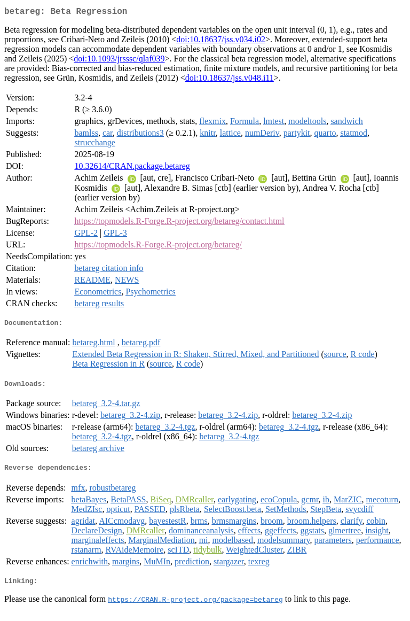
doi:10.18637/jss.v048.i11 (229, 79)
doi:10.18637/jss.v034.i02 (220, 41)
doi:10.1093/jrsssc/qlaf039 (119, 60)
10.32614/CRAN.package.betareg (132, 168)
